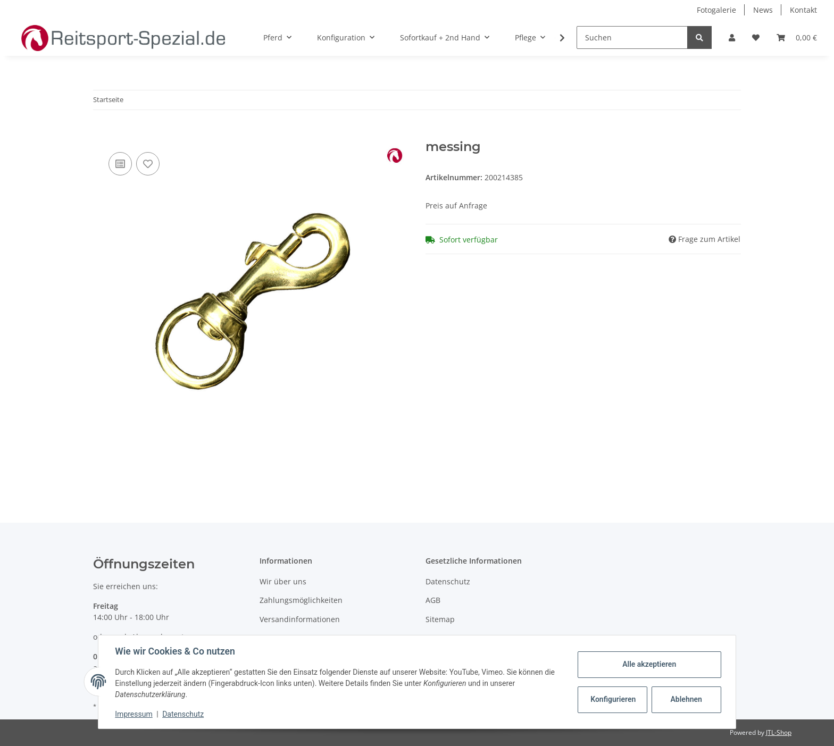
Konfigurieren (613, 699)
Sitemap (440, 619)
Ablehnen (686, 699)
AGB (433, 600)
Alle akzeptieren (648, 664)
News (763, 10)
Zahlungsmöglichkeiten (301, 600)
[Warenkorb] (796, 37)
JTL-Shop (778, 732)
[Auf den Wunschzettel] (148, 163)
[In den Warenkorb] (101, 133)
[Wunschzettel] (756, 37)
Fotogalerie (716, 10)
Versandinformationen (300, 619)
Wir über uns (283, 581)
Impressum (134, 714)
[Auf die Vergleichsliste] (120, 163)
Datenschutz (448, 581)
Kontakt (803, 10)
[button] (732, 37)
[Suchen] (632, 37)
